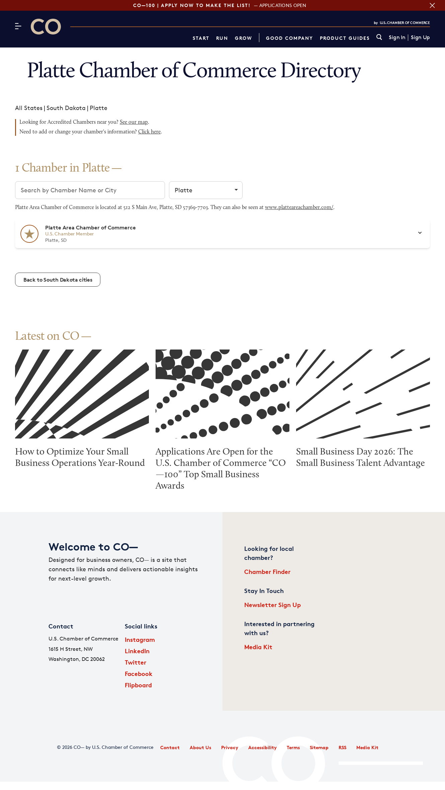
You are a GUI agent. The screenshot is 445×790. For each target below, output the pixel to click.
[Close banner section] (432, 5)
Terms (293, 747)
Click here (149, 132)
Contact (170, 747)
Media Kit (258, 647)
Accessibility (262, 747)
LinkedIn (137, 651)
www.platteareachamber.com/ (299, 207)
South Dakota (66, 107)
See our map (134, 122)
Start (201, 38)
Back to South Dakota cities (57, 279)
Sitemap (319, 747)
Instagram (140, 639)
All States (28, 107)
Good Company (289, 38)
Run (222, 38)
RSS (342, 747)
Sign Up (420, 37)
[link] (379, 37)
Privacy (229, 747)
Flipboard (138, 685)
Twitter (135, 662)
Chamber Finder (267, 571)
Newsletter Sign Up (272, 604)
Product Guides (345, 38)
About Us (200, 747)
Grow (243, 38)
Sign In (397, 37)
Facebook (139, 673)
